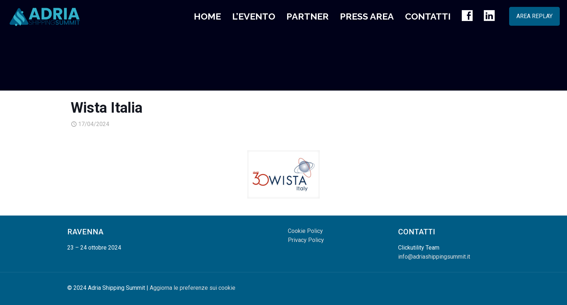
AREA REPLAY (534, 16)
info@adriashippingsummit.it (434, 256)
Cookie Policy (305, 230)
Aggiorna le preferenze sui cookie (192, 287)
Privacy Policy (306, 240)
